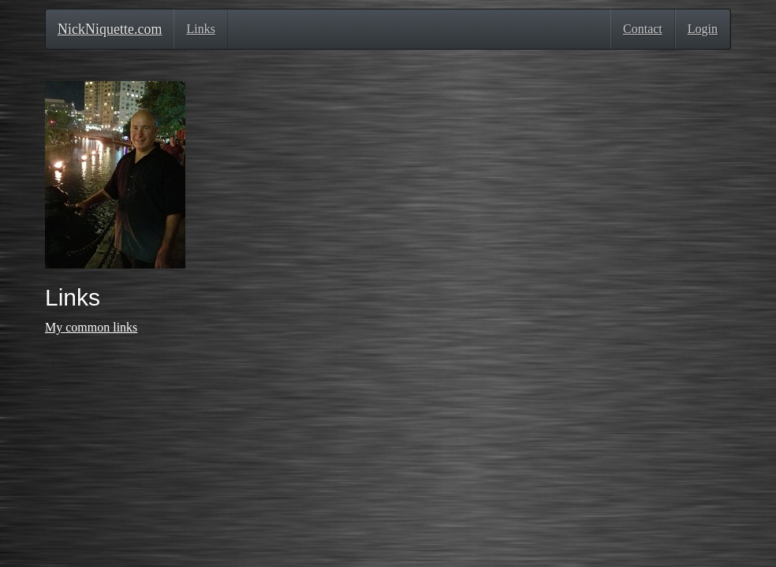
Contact (642, 28)
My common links (91, 327)
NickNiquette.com (110, 29)
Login (703, 28)
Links (200, 28)
